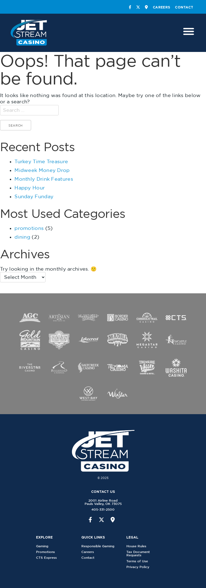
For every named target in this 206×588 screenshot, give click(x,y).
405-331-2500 (100, 509)
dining (22, 236)
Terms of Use (139, 561)
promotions (29, 228)
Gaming (44, 546)
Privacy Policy (139, 567)
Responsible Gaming (99, 546)
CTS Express (48, 557)
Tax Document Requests (140, 553)
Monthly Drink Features (43, 179)
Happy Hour (29, 187)
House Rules (138, 546)
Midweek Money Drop (42, 170)
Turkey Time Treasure (41, 161)
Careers (161, 7)
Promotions (47, 552)
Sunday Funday (33, 196)
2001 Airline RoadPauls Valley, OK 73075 (101, 502)
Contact (184, 7)
